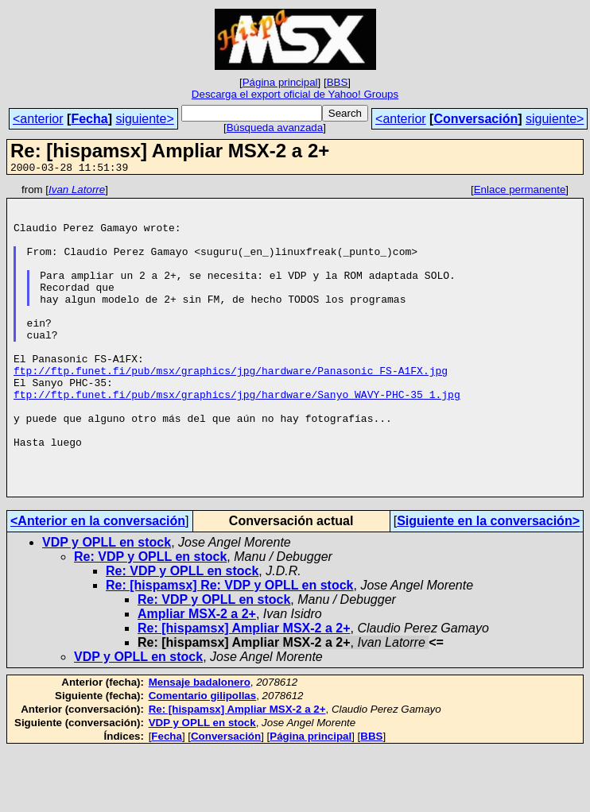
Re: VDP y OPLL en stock (150, 618)
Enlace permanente (520, 192)
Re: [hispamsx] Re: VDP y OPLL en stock (230, 647)
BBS (337, 82)
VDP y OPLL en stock (106, 604)
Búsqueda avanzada (275, 127)
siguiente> (144, 119)
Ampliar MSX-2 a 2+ (197, 675)
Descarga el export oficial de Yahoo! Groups (295, 94)
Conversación (475, 119)
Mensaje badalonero (199, 744)
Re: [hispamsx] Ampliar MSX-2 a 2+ (244, 690)
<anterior (38, 119)
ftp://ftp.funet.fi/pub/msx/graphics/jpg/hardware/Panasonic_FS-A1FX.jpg (231, 408)
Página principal (280, 82)
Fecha (89, 119)
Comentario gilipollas (203, 758)
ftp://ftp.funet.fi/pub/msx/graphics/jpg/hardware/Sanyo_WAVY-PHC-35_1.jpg (237, 437)
